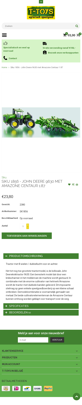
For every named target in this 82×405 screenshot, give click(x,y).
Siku (4, 177)
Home (4, 67)
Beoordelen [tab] (18, 312)
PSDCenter (45, 401)
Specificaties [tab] (17, 306)
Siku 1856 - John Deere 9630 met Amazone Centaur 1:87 (37, 67)
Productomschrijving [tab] (24, 256)
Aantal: (5, 226)
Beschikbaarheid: (10, 218)
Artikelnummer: (9, 211)
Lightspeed (68, 401)
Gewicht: (6, 204)
